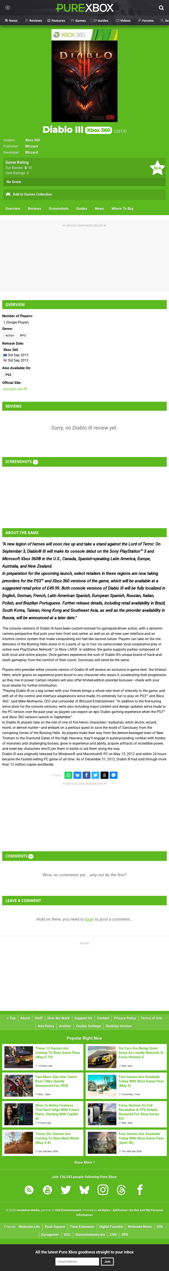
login (89, 919)
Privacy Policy (125, 1018)
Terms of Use (151, 1018)
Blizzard (31, 146)
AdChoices (120, 1210)
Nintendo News (140, 1227)
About (25, 1018)
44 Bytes (104, 1210)
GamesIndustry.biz (90, 1235)
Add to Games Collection (29, 195)
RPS (125, 1235)
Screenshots (59, 209)
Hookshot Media (28, 1210)
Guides (81, 209)
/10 (28, 168)
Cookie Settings (88, 1026)
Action (10, 335)
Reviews (34, 209)
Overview (13, 209)
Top (11, 1018)
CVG (113, 1235)
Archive (65, 1026)
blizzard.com (15, 389)
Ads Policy (46, 1026)
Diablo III (77, 129)
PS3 (8, 375)
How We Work (59, 1018)
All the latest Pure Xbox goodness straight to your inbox (84, 1252)
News (99, 209)
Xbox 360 (32, 140)
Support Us (83, 1018)
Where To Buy (123, 209)
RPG (23, 335)
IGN (160, 1227)
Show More (84, 1162)
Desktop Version (119, 1026)
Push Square (55, 1227)
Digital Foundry (111, 1227)
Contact (103, 1018)
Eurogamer (50, 1235)
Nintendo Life (29, 1227)
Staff (39, 1018)
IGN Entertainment (68, 1210)
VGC (67, 1235)
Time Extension (82, 1227)
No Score (14, 182)
